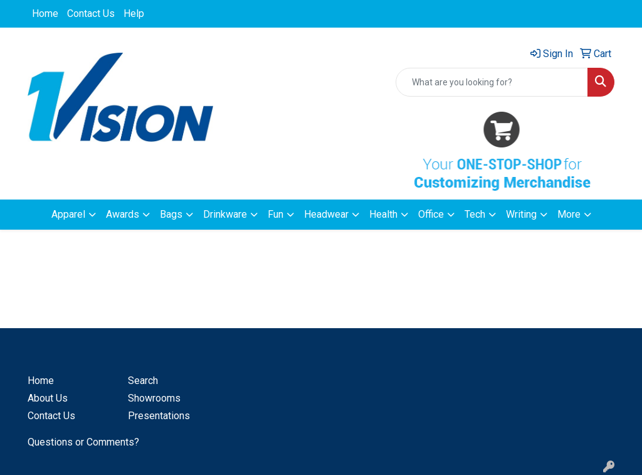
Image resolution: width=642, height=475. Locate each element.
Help (134, 13)
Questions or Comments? (83, 442)
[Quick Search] (492, 82)
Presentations (159, 416)
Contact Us (91, 13)
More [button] (569, 214)
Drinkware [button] (225, 214)
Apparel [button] (68, 214)
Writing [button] (521, 214)
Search (143, 381)
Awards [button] (122, 214)
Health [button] (383, 214)
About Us (48, 398)
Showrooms (154, 398)
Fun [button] (275, 214)
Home (45, 13)
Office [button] (431, 214)
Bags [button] (171, 214)
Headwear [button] (326, 214)
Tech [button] (475, 214)
